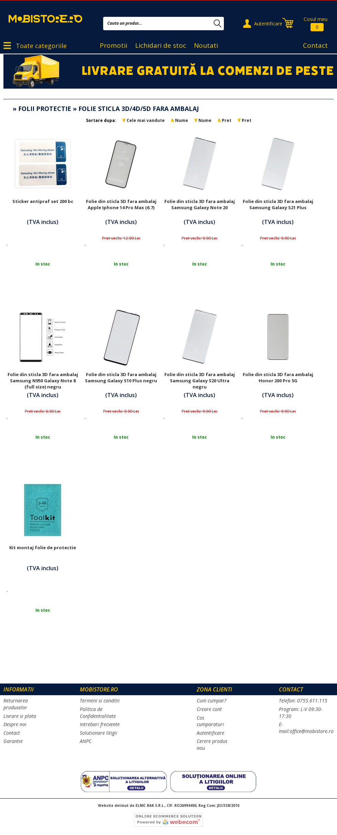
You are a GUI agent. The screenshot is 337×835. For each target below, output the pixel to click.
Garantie (13, 741)
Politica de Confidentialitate (98, 712)
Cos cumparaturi (210, 721)
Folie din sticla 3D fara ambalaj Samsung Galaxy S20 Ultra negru (199, 380)
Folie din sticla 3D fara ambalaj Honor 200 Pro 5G (278, 377)
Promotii (113, 45)
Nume (181, 120)
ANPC (85, 741)
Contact (315, 45)
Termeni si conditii (100, 700)
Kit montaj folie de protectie (42, 547)
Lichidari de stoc (160, 45)
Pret (226, 120)
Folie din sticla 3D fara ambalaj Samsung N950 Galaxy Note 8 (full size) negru (43, 380)
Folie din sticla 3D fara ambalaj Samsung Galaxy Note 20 (199, 204)
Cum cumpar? (211, 700)
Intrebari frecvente (100, 724)
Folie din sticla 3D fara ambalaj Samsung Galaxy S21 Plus (278, 204)
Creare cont (209, 709)
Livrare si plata (19, 716)
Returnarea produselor (15, 704)
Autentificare (268, 23)
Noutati (206, 45)
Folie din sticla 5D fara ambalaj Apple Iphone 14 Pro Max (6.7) (121, 204)
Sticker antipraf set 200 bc (42, 201)
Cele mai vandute (146, 120)
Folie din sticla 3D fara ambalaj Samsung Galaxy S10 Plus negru (121, 377)
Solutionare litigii (98, 733)
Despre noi (14, 724)
